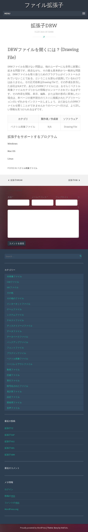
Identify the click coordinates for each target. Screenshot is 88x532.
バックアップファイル (17, 342)
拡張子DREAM (15, 180)
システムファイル (15, 314)
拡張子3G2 (9, 441)
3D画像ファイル (14, 276)
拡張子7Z (9, 428)
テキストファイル (15, 320)
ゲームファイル (14, 309)
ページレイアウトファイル (19, 364)
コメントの (12, 502)
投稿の (10, 496)
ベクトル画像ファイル (27, 168)
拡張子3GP (10, 435)
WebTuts (64, 528)
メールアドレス (40, 197)
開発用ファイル (14, 402)
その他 (10, 292)
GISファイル (12, 287)
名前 (10, 197)
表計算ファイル (14, 391)
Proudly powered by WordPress (33, 528)
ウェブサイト (62, 197)
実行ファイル (13, 380)
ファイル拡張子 (44, 6)
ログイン (9, 489)
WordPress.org (11, 509)
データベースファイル (17, 336)
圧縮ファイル (13, 375)
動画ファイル (13, 369)
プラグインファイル (16, 353)
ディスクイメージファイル (19, 325)
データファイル (14, 331)
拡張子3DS (9, 448)
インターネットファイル (18, 303)
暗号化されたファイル (17, 386)
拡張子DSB (74, 180)
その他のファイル (15, 298)
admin (50, 32)
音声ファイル (13, 408)
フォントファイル (15, 347)
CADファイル (13, 282)
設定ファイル (13, 397)
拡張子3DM (10, 454)
